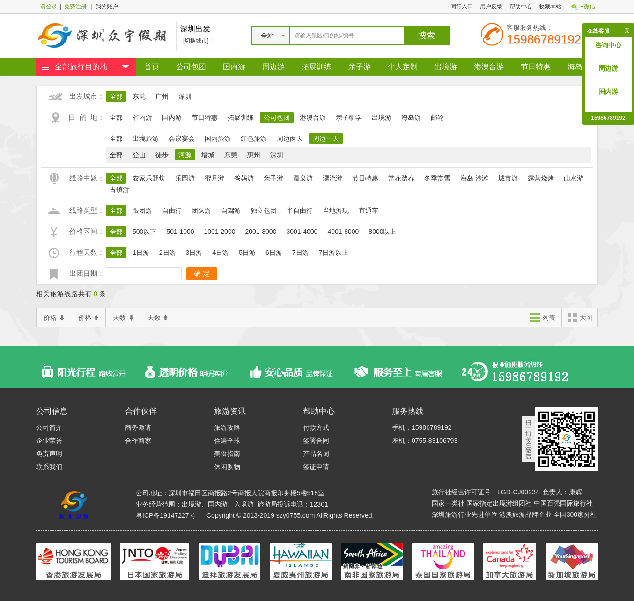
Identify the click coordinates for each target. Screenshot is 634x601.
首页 (151, 67)
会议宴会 (182, 138)
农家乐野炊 (149, 178)
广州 (162, 96)
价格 (54, 318)
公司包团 (191, 67)
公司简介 (49, 427)
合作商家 (138, 440)
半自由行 (300, 210)
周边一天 (326, 138)
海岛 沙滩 (474, 178)
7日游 (300, 252)
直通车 (368, 210)
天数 (123, 318)
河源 (185, 155)
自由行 (172, 210)
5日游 (247, 252)
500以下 (144, 231)
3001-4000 (301, 231)
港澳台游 (489, 67)
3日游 (194, 252)
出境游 (446, 67)
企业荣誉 (49, 440)
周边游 (273, 67)
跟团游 (142, 210)
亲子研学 (349, 117)
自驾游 (231, 210)
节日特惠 (536, 67)
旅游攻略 (227, 427)
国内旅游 (218, 138)
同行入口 (461, 6)
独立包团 (264, 210)
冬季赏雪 (437, 178)
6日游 (273, 252)
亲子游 (359, 67)
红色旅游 (254, 138)
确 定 (202, 273)
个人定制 (403, 67)
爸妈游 (244, 178)
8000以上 (382, 231)
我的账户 (107, 6)
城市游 (508, 178)
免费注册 (75, 6)
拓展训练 (317, 67)
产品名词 (316, 453)
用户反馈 (491, 6)
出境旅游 (146, 138)
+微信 (588, 6)
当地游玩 (336, 210)
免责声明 (49, 453)
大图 (580, 318)
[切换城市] (196, 40)
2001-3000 (260, 231)
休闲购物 (227, 467)
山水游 (573, 178)
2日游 (167, 252)
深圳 (185, 96)
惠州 (253, 155)
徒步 (162, 155)
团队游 (201, 210)
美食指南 (227, 453)
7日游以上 (334, 252)
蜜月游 (214, 178)
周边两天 (290, 138)
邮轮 (437, 117)
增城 (207, 155)
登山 (139, 155)
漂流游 (332, 178)
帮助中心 (520, 6)
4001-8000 (343, 231)
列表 (542, 318)
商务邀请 (138, 427)
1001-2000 (220, 231)
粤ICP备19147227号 (166, 515)
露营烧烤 (541, 178)
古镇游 (119, 189)
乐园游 (185, 178)
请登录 (48, 6)
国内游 (234, 67)
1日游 (141, 252)
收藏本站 (550, 6)
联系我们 (49, 467)
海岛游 (579, 67)
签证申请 (316, 467)
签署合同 (316, 440)
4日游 (220, 252)
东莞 (139, 96)
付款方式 (316, 427)
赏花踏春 (401, 178)
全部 (116, 96)
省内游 (142, 117)
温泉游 (303, 178)
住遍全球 (227, 440)
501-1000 (180, 231)
